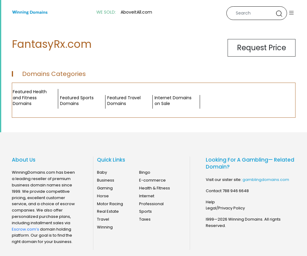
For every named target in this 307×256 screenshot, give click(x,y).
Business (105, 180)
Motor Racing (110, 204)
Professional (151, 204)
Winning (105, 227)
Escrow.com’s (25, 229)
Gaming (105, 188)
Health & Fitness (154, 188)
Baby (102, 172)
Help (210, 202)
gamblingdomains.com (265, 179)
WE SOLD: (106, 12)
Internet (146, 196)
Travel (103, 219)
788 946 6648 (235, 191)
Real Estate (108, 211)
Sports (145, 211)
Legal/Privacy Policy (225, 208)
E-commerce (152, 180)
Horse (103, 196)
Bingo (144, 172)
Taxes (145, 219)
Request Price (261, 48)
